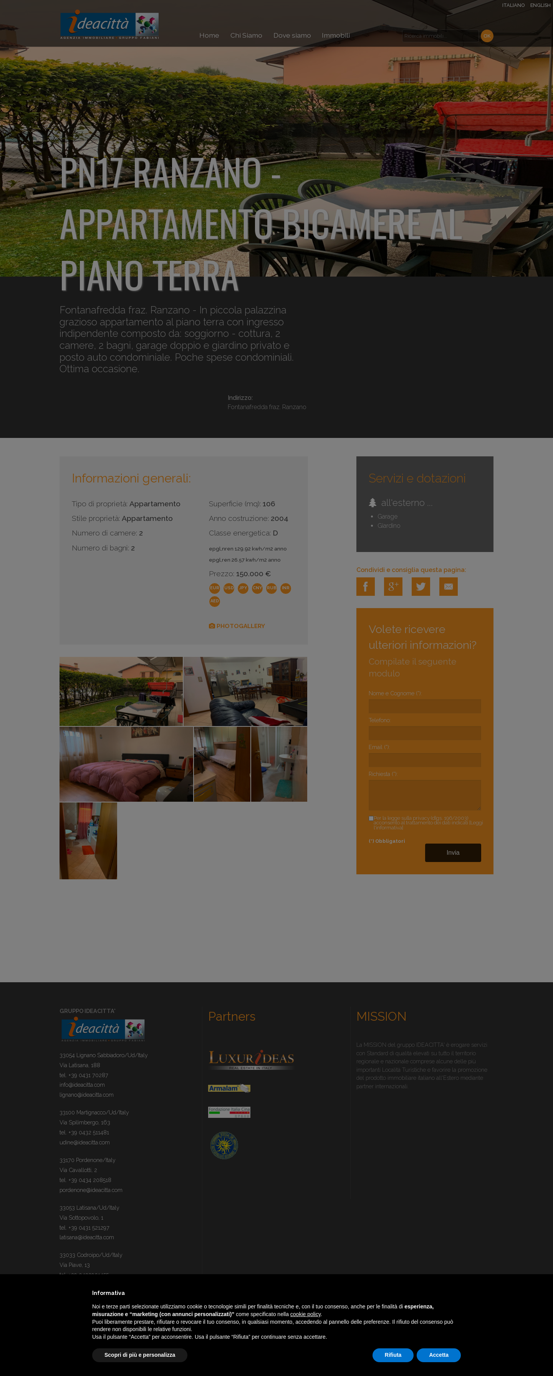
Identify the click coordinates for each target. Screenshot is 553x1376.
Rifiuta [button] (393, 1355)
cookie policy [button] (305, 1314)
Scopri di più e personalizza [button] (139, 1355)
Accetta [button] (439, 1355)
